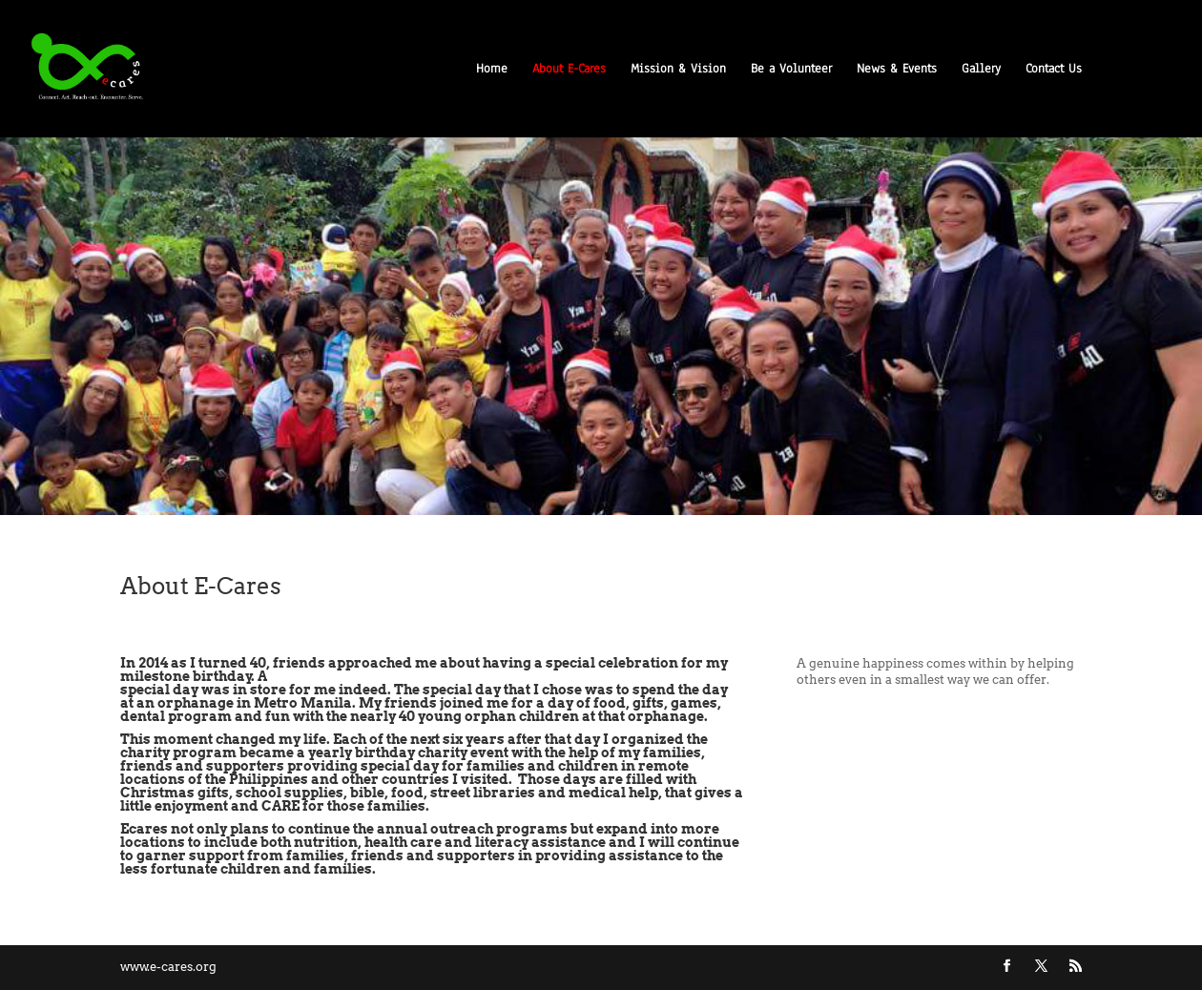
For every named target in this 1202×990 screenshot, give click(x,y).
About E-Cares (569, 69)
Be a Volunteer (791, 69)
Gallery (981, 69)
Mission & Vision (678, 69)
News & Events (897, 69)
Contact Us (1054, 69)
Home (492, 69)
